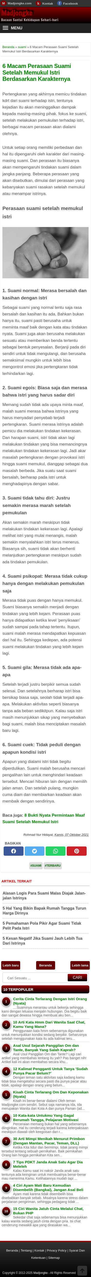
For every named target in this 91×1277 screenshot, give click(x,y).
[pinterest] (77, 851)
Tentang (26, 1250)
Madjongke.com (20, 3)
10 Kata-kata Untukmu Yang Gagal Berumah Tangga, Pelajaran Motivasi (45, 1117)
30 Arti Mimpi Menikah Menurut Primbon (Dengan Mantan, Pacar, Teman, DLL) (49, 1141)
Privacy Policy (56, 1250)
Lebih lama (80, 965)
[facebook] (14, 851)
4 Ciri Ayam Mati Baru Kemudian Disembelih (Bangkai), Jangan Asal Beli (48, 1187)
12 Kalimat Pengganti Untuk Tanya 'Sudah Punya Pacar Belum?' (50, 1071)
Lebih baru (11, 965)
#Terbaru (53, 865)
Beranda (45, 965)
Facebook (70, 3)
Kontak (47, 3)
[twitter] (35, 851)
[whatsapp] (56, 851)
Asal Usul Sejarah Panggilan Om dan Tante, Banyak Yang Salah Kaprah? (46, 1047)
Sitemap (54, 1258)
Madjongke (16, 13)
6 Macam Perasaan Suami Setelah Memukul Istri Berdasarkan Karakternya (36, 72)
